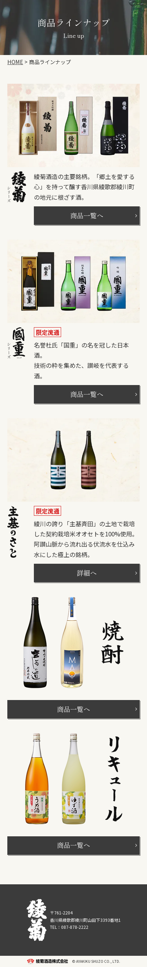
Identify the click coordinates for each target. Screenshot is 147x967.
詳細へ (87, 573)
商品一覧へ (86, 215)
